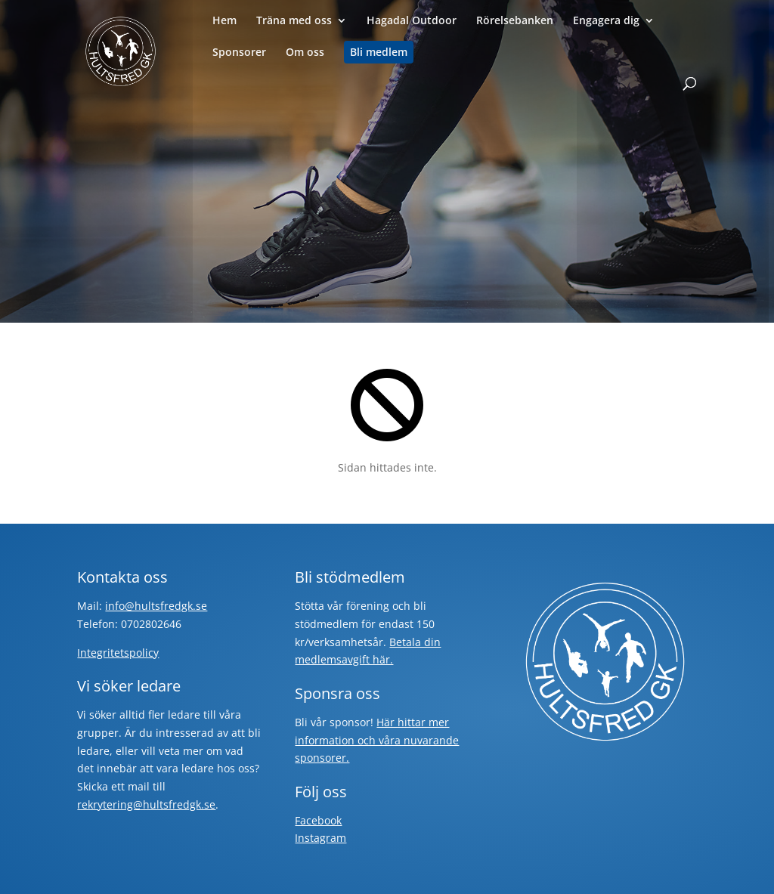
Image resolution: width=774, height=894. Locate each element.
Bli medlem (378, 52)
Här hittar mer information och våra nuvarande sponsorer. (377, 740)
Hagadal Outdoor (412, 21)
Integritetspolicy (118, 652)
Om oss (305, 53)
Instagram (320, 838)
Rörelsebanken (514, 21)
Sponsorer (239, 53)
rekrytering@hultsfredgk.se (146, 804)
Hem (224, 21)
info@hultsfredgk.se (156, 606)
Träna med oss (294, 21)
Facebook (318, 820)
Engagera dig (606, 21)
